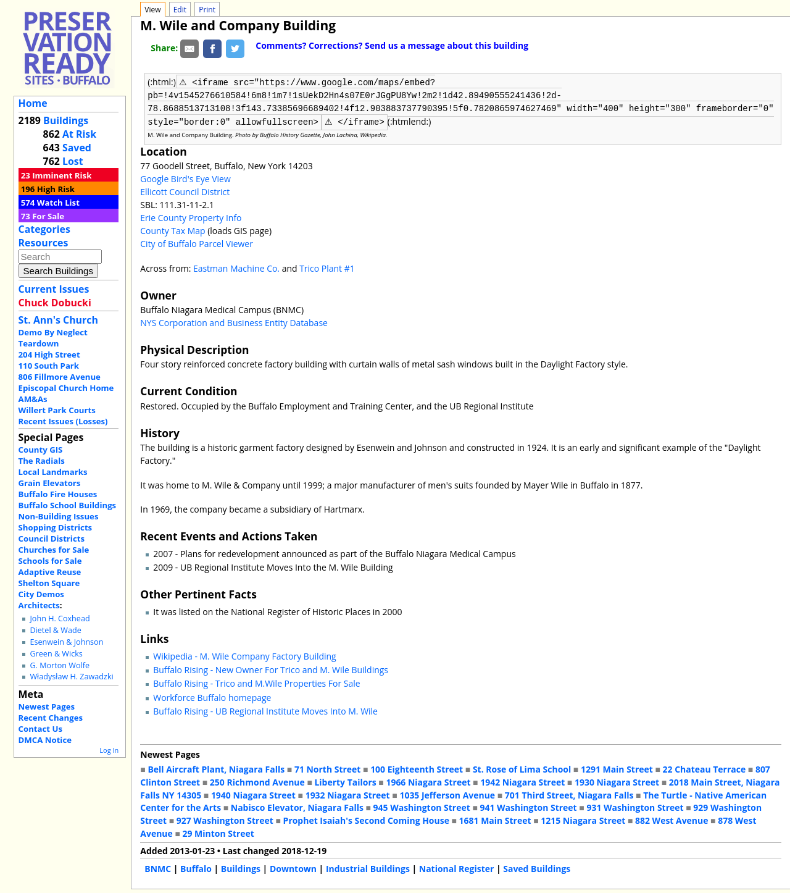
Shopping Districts (56, 527)
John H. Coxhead (59, 618)
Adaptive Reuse (50, 571)
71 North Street (327, 768)
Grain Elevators (50, 482)
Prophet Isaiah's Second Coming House (366, 819)
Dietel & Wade (55, 630)
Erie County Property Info (190, 216)
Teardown (39, 343)
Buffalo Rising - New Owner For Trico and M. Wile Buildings (270, 668)
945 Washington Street (421, 806)
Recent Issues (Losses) (63, 421)
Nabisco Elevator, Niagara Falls (297, 806)
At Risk (79, 134)
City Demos (41, 594)
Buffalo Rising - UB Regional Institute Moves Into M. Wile (265, 710)
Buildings (65, 120)
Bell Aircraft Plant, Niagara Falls (216, 768)
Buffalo (196, 867)
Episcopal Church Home (66, 387)
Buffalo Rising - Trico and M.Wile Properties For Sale (256, 682)
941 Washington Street (528, 806)
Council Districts (52, 538)
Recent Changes (51, 717)
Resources (44, 242)
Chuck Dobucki (55, 302)
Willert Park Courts (57, 410)
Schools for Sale (50, 560)
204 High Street (49, 354)
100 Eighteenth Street (416, 768)
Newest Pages (47, 706)
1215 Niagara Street (583, 819)
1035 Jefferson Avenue (447, 794)
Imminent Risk (61, 175)
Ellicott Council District (185, 190)
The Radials (42, 460)
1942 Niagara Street (522, 781)
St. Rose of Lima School (522, 768)
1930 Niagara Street (617, 781)
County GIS (41, 449)
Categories (44, 229)
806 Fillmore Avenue (60, 376)
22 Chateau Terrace (704, 768)
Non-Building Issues (59, 516)
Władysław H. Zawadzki (71, 676)
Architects (39, 605)
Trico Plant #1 (327, 267)
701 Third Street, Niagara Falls (569, 794)
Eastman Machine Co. (236, 267)
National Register (456, 867)
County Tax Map (172, 229)
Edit (179, 9)
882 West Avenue (671, 819)
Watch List (58, 202)
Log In (108, 750)
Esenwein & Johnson (66, 642)
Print (207, 9)
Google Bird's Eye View (185, 177)
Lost (72, 161)
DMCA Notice (45, 739)
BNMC (157, 867)
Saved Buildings (536, 867)
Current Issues (54, 289)
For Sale (48, 216)
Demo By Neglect (53, 332)
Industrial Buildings (368, 867)
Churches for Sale (54, 549)
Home (33, 103)
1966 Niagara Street (428, 781)
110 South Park (49, 365)
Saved (76, 147)
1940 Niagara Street (253, 794)
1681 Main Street (495, 819)
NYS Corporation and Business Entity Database (234, 321)
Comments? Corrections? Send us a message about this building (392, 45)
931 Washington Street (634, 806)
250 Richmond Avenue (257, 781)
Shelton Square (49, 583)
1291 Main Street (617, 768)
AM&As (33, 399)
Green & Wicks (56, 653)
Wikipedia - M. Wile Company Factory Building (244, 655)
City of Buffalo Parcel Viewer (196, 242)
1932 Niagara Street (348, 794)
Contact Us (40, 728)
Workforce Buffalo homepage (212, 696)
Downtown (293, 867)
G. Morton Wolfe (59, 665)
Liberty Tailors (345, 781)
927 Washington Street (225, 819)
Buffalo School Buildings (68, 505)
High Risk (56, 189)
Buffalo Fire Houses (58, 494)
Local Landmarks (53, 471)
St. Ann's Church (58, 320)
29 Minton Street (218, 832)
